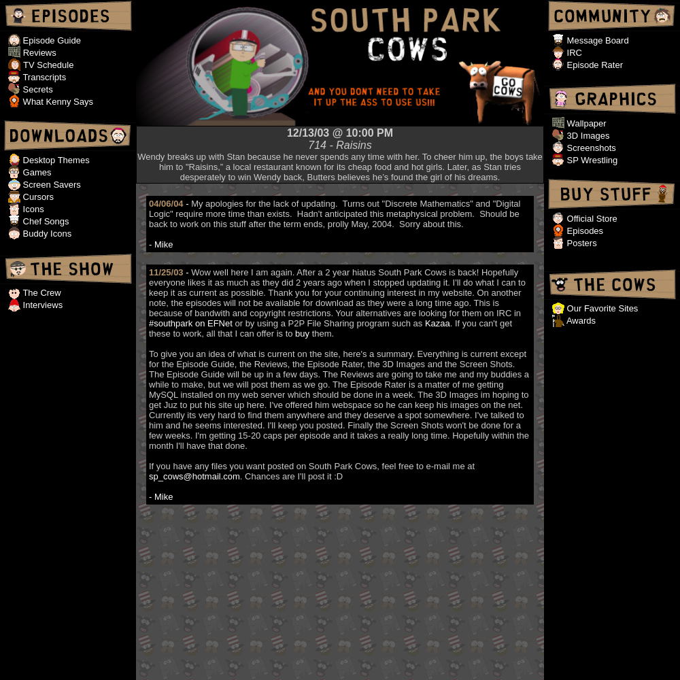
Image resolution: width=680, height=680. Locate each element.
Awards (580, 321)
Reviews (39, 53)
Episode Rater (593, 65)
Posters (580, 243)
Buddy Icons (45, 233)
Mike (163, 244)
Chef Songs (44, 221)
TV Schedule (48, 65)
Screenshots (590, 148)
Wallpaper (585, 123)
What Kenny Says (56, 102)
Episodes (583, 231)
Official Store (590, 219)
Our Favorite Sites (601, 308)
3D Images (586, 136)
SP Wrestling (590, 160)
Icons (32, 209)
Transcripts (43, 77)
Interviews (41, 305)
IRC (573, 53)
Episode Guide (50, 40)
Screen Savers (50, 185)
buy (302, 333)
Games (36, 172)
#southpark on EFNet (191, 323)
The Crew (40, 293)
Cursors (37, 197)
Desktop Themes (55, 160)
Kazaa (437, 323)
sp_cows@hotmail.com (194, 476)
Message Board (596, 40)
